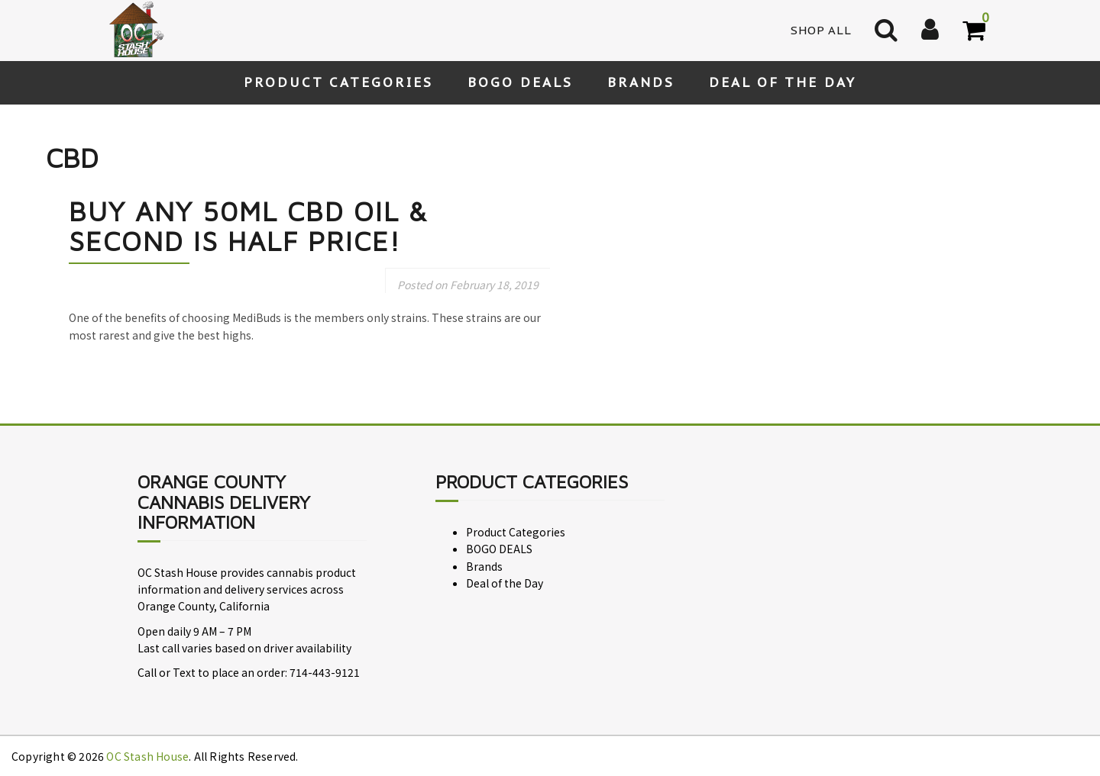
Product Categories (338, 82)
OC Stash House (147, 756)
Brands (641, 82)
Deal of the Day (782, 82)
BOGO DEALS (520, 82)
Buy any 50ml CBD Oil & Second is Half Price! (248, 226)
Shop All (821, 30)
